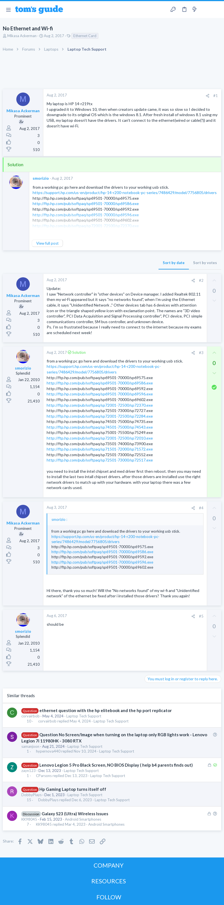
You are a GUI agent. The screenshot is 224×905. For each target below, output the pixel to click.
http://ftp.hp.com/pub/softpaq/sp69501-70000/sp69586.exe (86, 203)
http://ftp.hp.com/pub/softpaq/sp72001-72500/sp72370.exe (100, 405)
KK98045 (29, 819)
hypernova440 (48, 751)
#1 (215, 95)
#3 (201, 352)
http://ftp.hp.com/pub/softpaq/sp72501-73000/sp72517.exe (100, 460)
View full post (47, 243)
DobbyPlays (31, 795)
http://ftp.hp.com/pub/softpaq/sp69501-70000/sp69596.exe (100, 393)
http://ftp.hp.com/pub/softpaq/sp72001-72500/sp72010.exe (100, 438)
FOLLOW (108, 897)
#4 (201, 508)
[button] (8, 9)
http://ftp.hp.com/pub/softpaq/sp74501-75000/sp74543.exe (100, 427)
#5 (201, 616)
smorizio (41, 178)
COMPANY (109, 865)
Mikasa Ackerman (22, 35)
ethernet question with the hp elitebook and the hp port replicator (105, 710)
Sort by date (174, 262)
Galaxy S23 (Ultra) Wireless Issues (75, 813)
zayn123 (28, 770)
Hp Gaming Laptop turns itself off (72, 789)
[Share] (207, 95)
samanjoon (30, 746)
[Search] (216, 10)
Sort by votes (205, 262)
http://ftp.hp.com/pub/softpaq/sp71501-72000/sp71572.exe (100, 449)
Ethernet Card (84, 35)
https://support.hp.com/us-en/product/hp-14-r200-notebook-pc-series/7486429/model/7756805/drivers (125, 192)
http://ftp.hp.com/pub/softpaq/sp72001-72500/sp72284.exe (100, 416)
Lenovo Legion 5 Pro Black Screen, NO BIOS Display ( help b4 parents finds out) (116, 764)
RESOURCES (108, 880)
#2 (201, 280)
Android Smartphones (83, 819)
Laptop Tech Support (83, 716)
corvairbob (30, 716)
